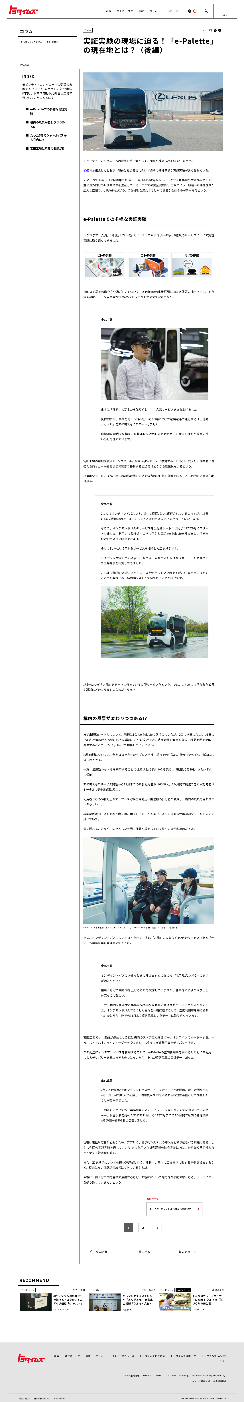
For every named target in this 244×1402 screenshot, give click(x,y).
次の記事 (101, 1251)
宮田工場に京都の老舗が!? (47, 148)
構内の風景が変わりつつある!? (47, 124)
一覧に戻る (143, 1251)
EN (177, 11)
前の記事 (184, 1251)
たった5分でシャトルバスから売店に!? (48, 137)
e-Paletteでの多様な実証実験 (48, 111)
